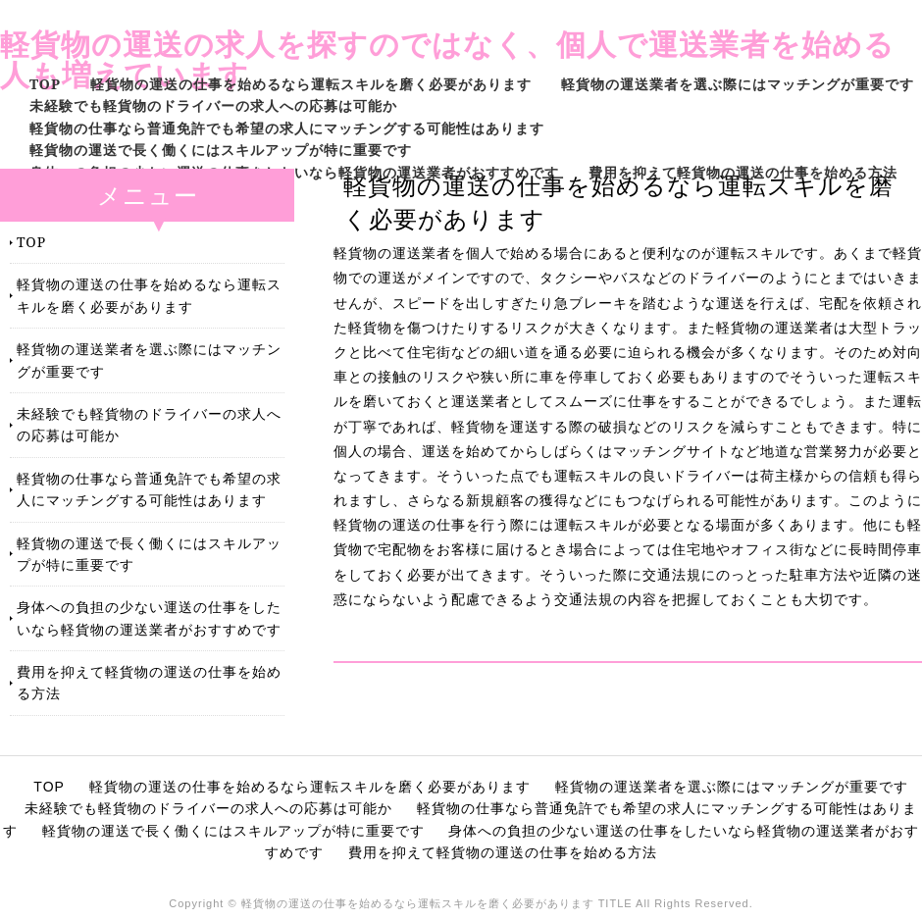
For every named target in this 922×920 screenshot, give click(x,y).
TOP (45, 84)
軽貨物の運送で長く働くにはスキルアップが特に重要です (220, 149)
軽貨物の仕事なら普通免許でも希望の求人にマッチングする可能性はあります (286, 128)
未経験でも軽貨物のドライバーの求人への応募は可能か (213, 105)
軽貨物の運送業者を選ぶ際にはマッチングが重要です (737, 84)
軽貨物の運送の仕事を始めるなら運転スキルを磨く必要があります (311, 84)
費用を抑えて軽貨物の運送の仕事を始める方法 (743, 172)
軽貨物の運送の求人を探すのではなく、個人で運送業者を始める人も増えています (447, 59)
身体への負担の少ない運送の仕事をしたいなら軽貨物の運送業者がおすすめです (294, 172)
